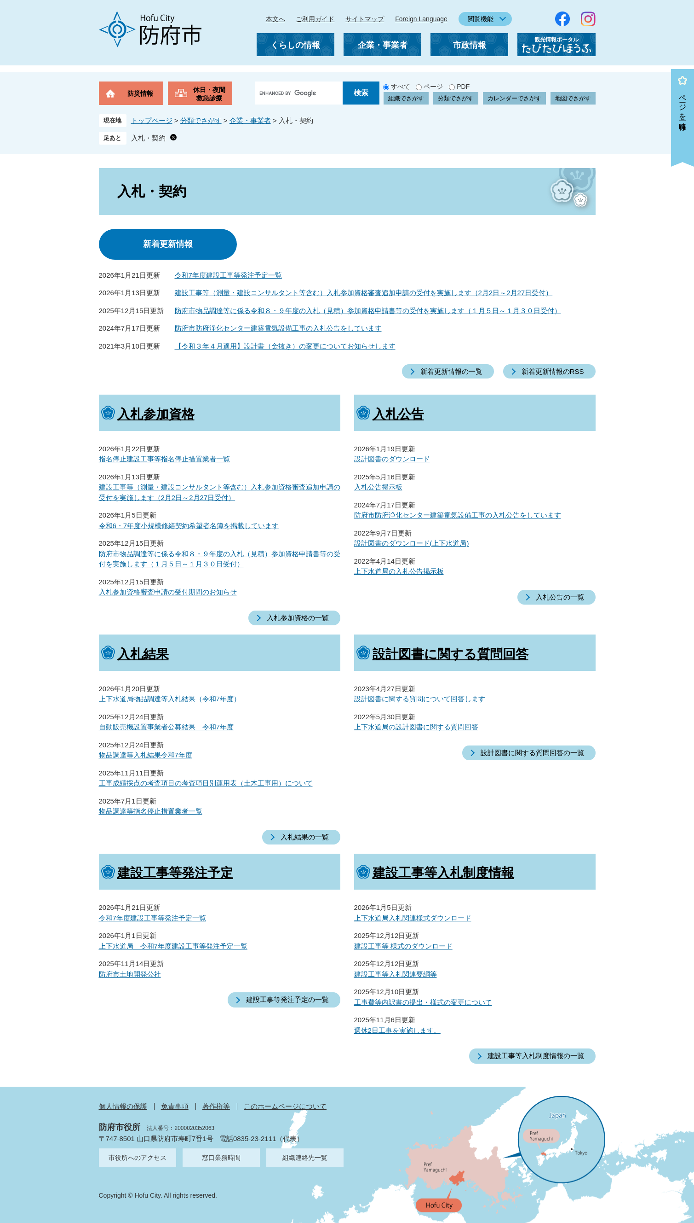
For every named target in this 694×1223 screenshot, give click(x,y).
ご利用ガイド (315, 19)
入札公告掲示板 (378, 487)
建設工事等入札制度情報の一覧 (536, 1056)
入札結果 (143, 654)
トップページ (151, 120)
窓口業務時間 (221, 1157)
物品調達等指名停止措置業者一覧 (150, 811)
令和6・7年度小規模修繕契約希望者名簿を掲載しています (189, 526)
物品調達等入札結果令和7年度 (145, 755)
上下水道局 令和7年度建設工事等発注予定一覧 (173, 946)
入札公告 (398, 414)
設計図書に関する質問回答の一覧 (532, 753)
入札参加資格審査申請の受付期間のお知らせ (168, 592)
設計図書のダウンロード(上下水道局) (411, 543)
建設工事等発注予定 (175, 873)
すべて (400, 86)
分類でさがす (456, 98)
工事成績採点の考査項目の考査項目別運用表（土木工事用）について (206, 783)
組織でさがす (406, 98)
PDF (463, 86)
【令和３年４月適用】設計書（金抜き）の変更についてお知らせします (285, 346)
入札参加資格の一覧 (298, 618)
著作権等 (216, 1106)
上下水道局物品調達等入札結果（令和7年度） (170, 699)
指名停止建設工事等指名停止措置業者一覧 (164, 459)
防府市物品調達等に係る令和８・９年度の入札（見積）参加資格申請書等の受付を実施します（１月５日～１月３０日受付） (368, 310)
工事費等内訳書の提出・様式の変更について (423, 1002)
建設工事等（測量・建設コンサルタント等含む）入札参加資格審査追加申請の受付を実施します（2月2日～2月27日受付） (364, 293)
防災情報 (140, 93)
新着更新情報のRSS (553, 371)
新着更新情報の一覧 (451, 371)
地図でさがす (573, 98)
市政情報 (469, 45)
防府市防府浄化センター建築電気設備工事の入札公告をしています (278, 328)
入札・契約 (148, 138)
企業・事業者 (382, 45)
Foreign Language (421, 19)
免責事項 (175, 1106)
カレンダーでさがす (514, 98)
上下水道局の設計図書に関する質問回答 (416, 727)
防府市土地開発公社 (130, 974)
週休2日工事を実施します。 (397, 1030)
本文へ (275, 19)
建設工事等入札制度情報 (443, 873)
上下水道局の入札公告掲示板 (399, 571)
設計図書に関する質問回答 (450, 654)
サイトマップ (364, 19)
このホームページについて (285, 1106)
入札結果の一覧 (305, 837)
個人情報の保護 (123, 1106)
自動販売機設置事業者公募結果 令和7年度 (166, 727)
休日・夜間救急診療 (209, 94)
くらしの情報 (295, 45)
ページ (433, 86)
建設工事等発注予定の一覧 (287, 999)
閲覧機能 (480, 19)
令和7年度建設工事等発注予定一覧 (228, 275)
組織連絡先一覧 (304, 1157)
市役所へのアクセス (137, 1157)
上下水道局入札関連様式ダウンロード (412, 918)
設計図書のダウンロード (392, 459)
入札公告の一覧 (560, 597)
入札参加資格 (156, 414)
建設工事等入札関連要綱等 (395, 974)
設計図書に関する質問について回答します (419, 699)
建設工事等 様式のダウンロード (403, 946)
